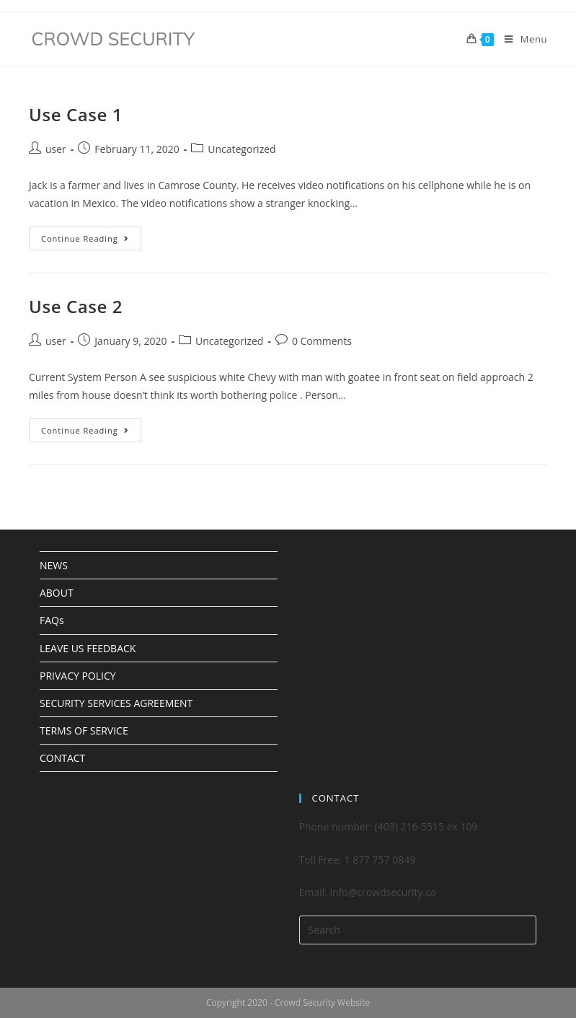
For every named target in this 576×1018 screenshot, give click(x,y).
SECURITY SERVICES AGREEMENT (116, 703)
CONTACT (62, 758)
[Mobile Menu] (520, 39)
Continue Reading (91, 235)
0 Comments (322, 341)
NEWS (54, 565)
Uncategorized (241, 149)
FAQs (52, 620)
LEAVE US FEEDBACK (88, 648)
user (55, 149)
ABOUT (57, 593)
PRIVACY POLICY (78, 676)
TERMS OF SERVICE (84, 730)
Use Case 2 (76, 306)
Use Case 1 (76, 114)
